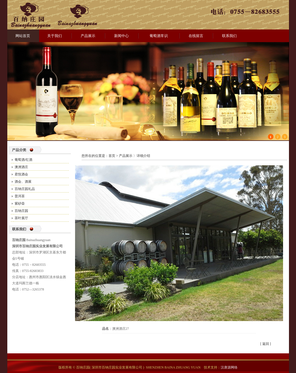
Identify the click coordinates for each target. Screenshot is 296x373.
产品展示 (88, 36)
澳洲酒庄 (21, 167)
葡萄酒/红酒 (23, 160)
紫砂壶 (20, 203)
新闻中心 (121, 36)
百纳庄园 (21, 211)
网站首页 (22, 36)
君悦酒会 (21, 174)
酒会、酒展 (23, 182)
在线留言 (196, 36)
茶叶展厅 (21, 218)
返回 (265, 344)
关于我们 (54, 36)
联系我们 (229, 36)
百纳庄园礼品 (25, 189)
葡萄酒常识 (159, 36)
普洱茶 (20, 196)
